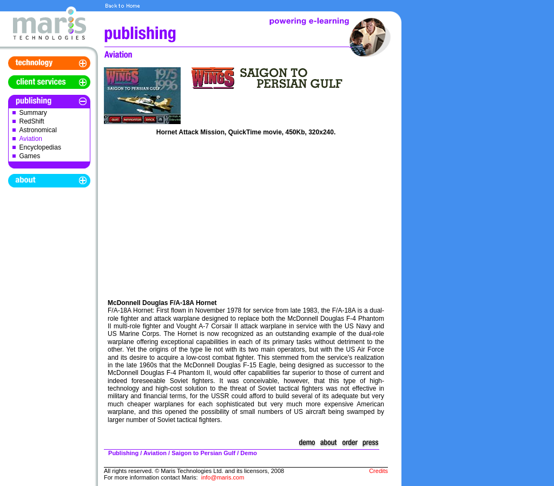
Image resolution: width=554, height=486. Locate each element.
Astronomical (38, 130)
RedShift (31, 121)
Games (30, 156)
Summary (33, 112)
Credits (378, 471)
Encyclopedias (40, 147)
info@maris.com (223, 477)
